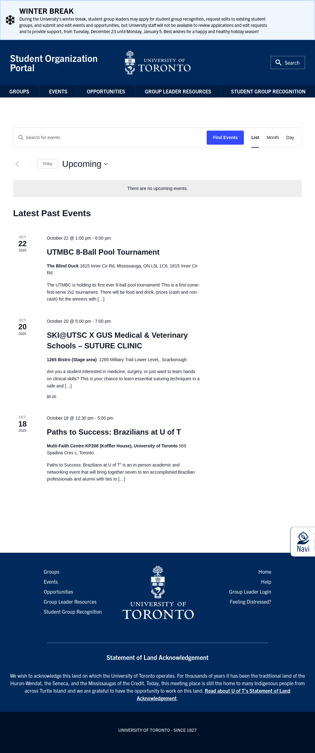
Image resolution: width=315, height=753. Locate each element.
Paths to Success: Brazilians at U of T (114, 432)
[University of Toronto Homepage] (157, 593)
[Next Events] (29, 164)
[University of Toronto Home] (157, 62)
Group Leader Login (250, 591)
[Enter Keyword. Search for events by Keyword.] (110, 137)
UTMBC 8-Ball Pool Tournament (103, 252)
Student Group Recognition (268, 91)
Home (264, 571)
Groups (19, 91)
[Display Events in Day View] (290, 137)
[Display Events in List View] (255, 137)
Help (266, 581)
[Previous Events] (17, 164)
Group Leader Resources (178, 91)
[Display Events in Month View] (273, 137)
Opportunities (106, 91)
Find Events (225, 137)
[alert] (157, 188)
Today (47, 164)
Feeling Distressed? (250, 601)
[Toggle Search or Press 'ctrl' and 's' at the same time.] (288, 62)
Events (58, 91)
